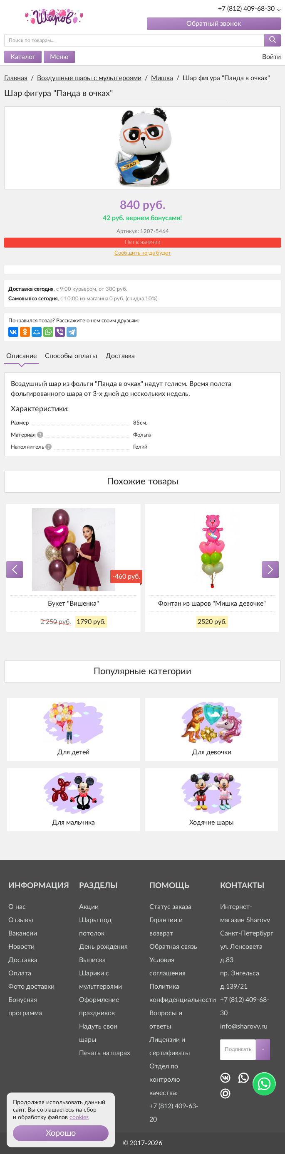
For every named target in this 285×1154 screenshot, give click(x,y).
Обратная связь (173, 946)
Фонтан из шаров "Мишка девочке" (212, 603)
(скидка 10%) (141, 299)
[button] (61, 1133)
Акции (89, 907)
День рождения (103, 946)
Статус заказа (170, 907)
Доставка (120, 356)
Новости (21, 946)
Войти (266, 57)
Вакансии (22, 933)
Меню (59, 57)
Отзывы (20, 920)
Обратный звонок (213, 23)
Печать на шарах (104, 1053)
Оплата (19, 973)
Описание (21, 356)
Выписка (92, 960)
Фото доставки (31, 986)
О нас (17, 907)
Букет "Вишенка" (73, 603)
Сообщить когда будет (142, 253)
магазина (97, 299)
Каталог (22, 57)
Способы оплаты (71, 356)
